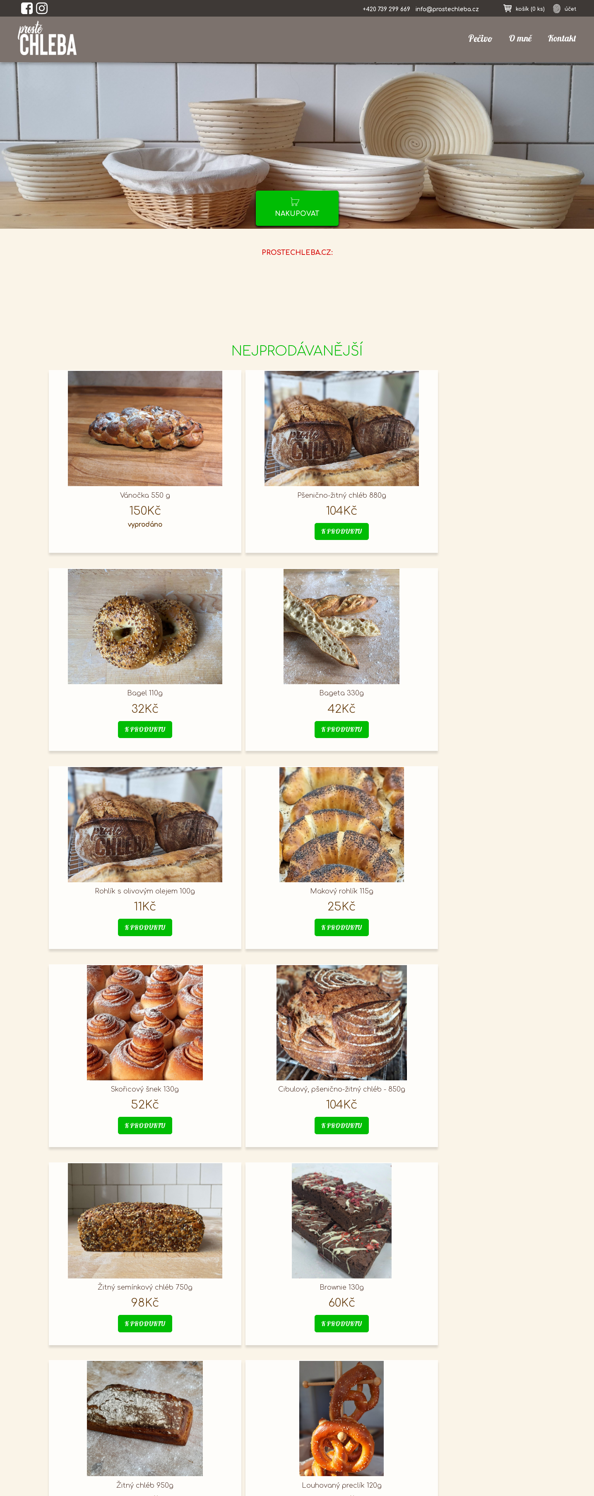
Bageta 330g (483, 496)
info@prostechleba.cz (445, 9)
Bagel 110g (358, 496)
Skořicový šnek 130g (358, 691)
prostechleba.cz (87, 1420)
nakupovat (297, 214)
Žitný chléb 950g (358, 885)
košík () (528, 9)
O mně (518, 38)
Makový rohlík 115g (233, 691)
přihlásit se (440, 1401)
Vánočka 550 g (109, 496)
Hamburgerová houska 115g (109, 1080)
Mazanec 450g (109, 1275)
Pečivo (477, 38)
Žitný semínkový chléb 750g (109, 885)
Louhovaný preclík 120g (483, 885)
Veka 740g (358, 1080)
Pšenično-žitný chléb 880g (233, 496)
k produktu (233, 532)
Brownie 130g (234, 885)
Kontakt (561, 38)
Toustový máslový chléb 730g (233, 1080)
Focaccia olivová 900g (483, 1080)
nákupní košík (444, 1415)
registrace (438, 1428)
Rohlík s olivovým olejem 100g (109, 691)
